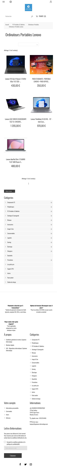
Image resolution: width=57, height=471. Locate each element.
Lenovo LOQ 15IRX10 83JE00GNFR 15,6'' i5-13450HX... (15, 120)
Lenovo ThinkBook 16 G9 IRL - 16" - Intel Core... (41, 120)
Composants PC (11, 202)
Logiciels (9, 238)
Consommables (11, 233)
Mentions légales (10, 345)
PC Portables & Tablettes (13, 211)
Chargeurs (9, 251)
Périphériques (10, 207)
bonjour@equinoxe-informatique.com (39, 424)
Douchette (9, 255)
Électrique (9, 247)
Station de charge (11, 282)
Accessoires (10, 224)
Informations (35, 403)
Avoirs (7, 415)
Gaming (9, 242)
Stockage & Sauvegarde (13, 216)
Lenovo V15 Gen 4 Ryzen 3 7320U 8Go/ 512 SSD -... (15, 80)
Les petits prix (10, 264)
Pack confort (10, 278)
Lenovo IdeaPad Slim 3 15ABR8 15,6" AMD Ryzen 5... (15, 160)
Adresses (8, 418)
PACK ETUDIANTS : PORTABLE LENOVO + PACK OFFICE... (41, 80)
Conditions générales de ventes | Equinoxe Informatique (16, 341)
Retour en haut (10, 191)
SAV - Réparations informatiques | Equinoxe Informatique (16, 349)
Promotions (10, 260)
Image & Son (10, 229)
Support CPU (10, 269)
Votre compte (9, 403)
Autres (9, 273)
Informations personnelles (12, 408)
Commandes (9, 411)
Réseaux (9, 220)
